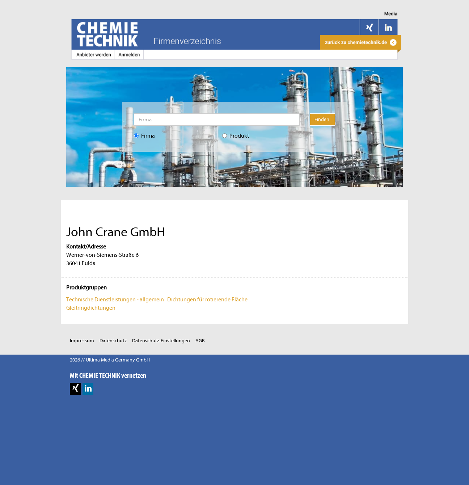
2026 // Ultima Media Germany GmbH (110, 360)
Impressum (82, 341)
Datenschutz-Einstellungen (161, 341)
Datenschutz (113, 341)
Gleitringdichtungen (90, 308)
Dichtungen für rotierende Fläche (207, 299)
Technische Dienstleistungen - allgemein (115, 299)
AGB (200, 341)
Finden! (322, 119)
